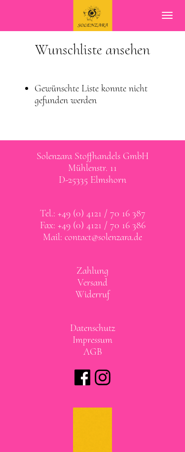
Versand (92, 282)
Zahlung (92, 271)
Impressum (92, 340)
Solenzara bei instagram (103, 377)
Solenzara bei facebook (82, 377)
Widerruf (92, 294)
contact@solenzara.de (103, 237)
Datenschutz (92, 328)
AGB (92, 352)
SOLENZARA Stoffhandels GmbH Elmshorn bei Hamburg (92, 15)
